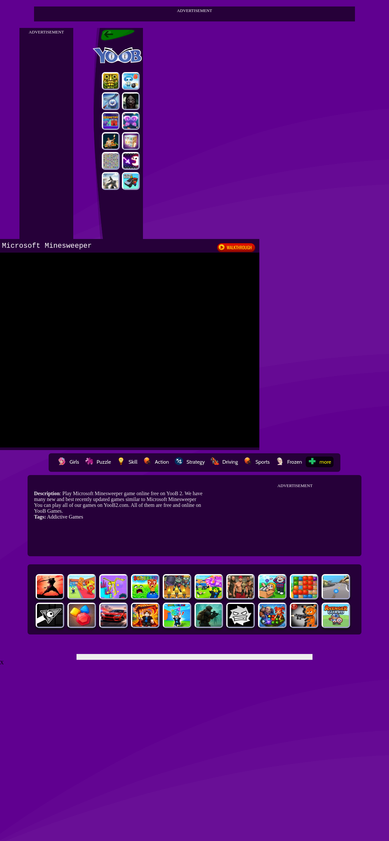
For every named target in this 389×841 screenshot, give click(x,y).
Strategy (190, 462)
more (319, 462)
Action (156, 462)
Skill (127, 462)
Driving (224, 462)
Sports (257, 462)
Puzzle (98, 462)
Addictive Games (65, 517)
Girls (68, 462)
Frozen (289, 462)
